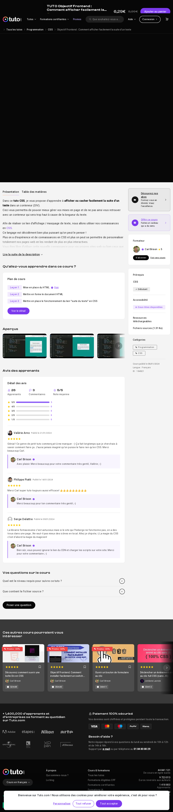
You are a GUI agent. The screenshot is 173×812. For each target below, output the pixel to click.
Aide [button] (90, 753)
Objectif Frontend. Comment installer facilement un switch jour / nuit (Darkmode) (66, 621)
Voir (56, 233)
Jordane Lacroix (153, 626)
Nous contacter (97, 763)
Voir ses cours (157, 203)
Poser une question (19, 550)
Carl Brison (129, 53)
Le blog (50, 725)
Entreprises (52, 758)
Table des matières (34, 137)
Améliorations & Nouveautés (62, 777)
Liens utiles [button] (52, 753)
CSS (50, 29)
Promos (77, 19)
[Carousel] (86, 613)
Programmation (35, 29)
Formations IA (95, 735)
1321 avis (16, 759)
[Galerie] (64, 291)
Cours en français (18, 727)
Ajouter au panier (150, 69)
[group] (25, 291)
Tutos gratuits (96, 740)
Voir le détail (18, 256)
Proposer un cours (56, 773)
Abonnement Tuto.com (59, 763)
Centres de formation (58, 768)
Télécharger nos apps (100, 768)
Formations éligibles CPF (102, 725)
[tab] (11, 137)
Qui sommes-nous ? (57, 720)
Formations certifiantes (101, 730)
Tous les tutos (14, 29)
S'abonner (141, 203)
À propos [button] (51, 716)
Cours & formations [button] (99, 716)
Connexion (150, 19)
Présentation (11, 137)
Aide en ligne (95, 758)
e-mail (106, 694)
